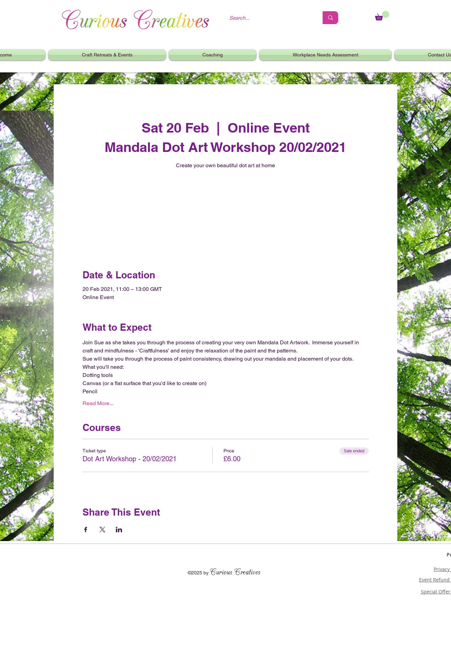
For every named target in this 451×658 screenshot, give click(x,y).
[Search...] (268, 17)
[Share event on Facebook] (86, 529)
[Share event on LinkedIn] (119, 529)
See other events (225, 203)
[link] (382, 15)
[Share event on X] (102, 529)
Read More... (98, 403)
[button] (107, 55)
